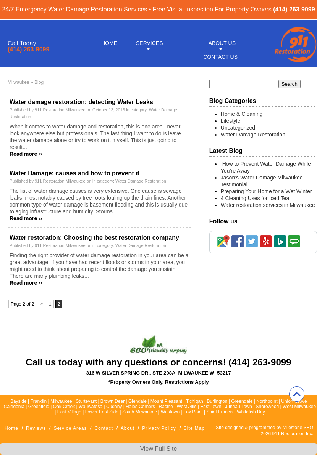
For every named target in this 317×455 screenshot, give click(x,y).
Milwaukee (18, 82)
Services (149, 43)
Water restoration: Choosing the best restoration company (94, 237)
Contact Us (220, 56)
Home (109, 43)
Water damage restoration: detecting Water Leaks (81, 102)
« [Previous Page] (41, 304)
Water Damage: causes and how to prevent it (74, 173)
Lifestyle (230, 121)
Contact (103, 428)
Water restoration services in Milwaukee (268, 205)
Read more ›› (26, 154)
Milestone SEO (298, 427)
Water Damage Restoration (140, 181)
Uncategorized (238, 128)
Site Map (194, 428)
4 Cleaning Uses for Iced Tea (255, 198)
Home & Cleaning (242, 114)
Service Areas (70, 428)
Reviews (36, 428)
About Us (222, 43)
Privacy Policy (159, 428)
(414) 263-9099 (294, 9)
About (127, 428)
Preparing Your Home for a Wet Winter (266, 191)
